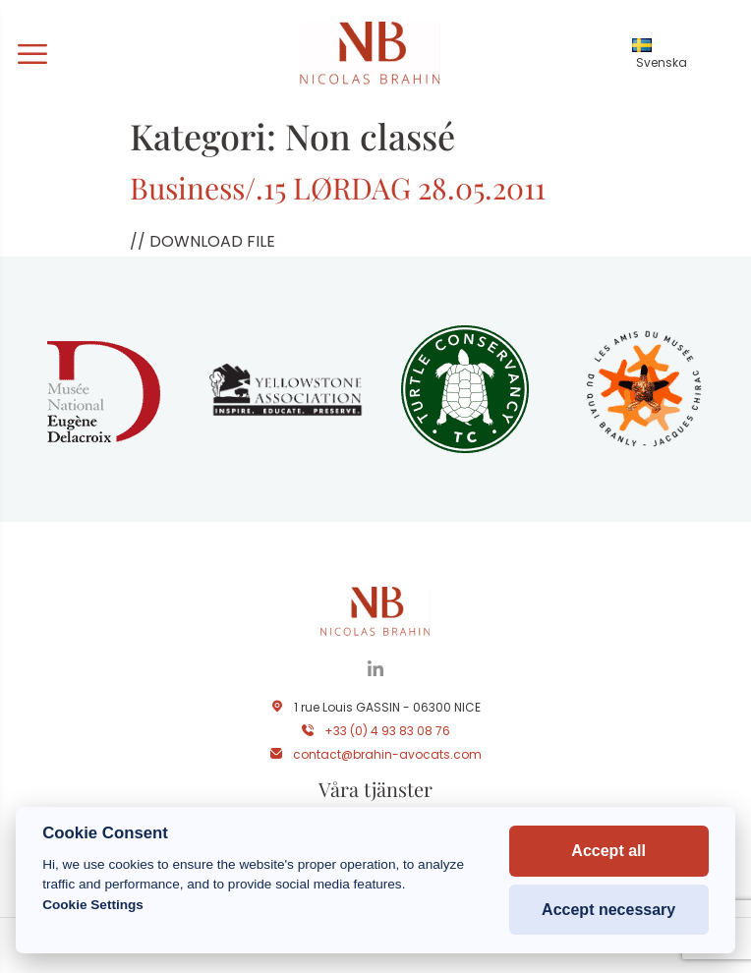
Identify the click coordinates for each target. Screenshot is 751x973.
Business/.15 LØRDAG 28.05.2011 (338, 187)
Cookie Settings (93, 904)
